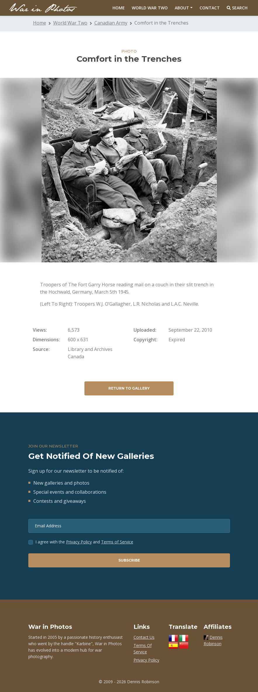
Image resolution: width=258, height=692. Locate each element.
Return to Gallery (129, 388)
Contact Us (144, 637)
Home (118, 8)
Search (237, 8)
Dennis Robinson (143, 681)
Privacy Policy (79, 542)
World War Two (150, 8)
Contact (210, 8)
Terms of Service (117, 542)
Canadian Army (110, 23)
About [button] (182, 8)
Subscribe (129, 560)
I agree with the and (84, 542)
